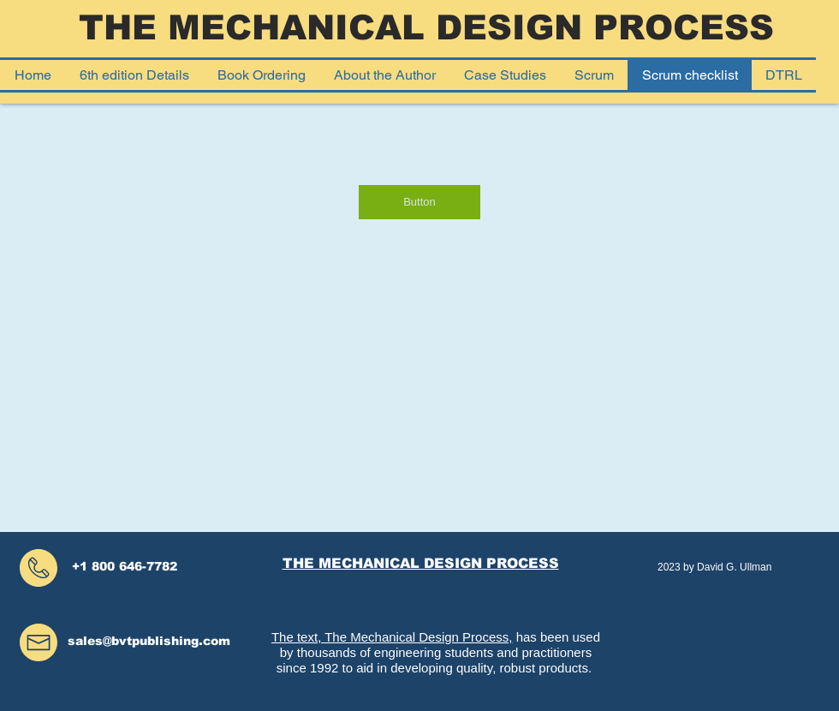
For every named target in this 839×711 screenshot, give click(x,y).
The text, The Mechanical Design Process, (392, 637)
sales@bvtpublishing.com (149, 641)
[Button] (419, 202)
